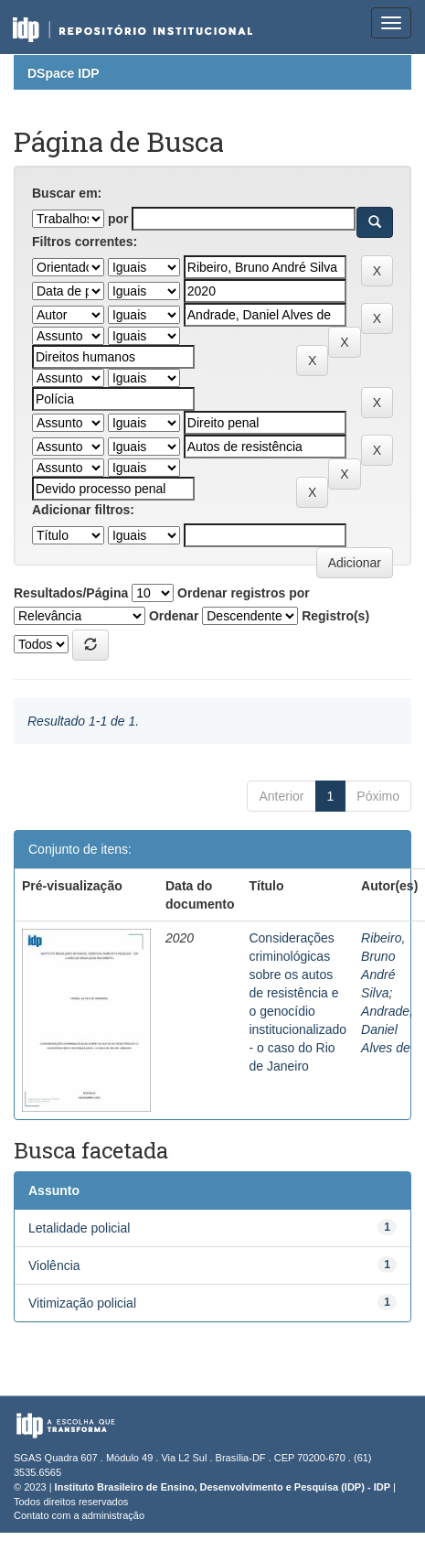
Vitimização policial (82, 1303)
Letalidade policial (79, 1228)
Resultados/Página (71, 593)
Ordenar (173, 616)
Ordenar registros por (243, 593)
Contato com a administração (79, 1515)
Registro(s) (335, 616)
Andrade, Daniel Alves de (387, 1029)
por (118, 218)
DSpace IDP (63, 73)
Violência (54, 1265)
